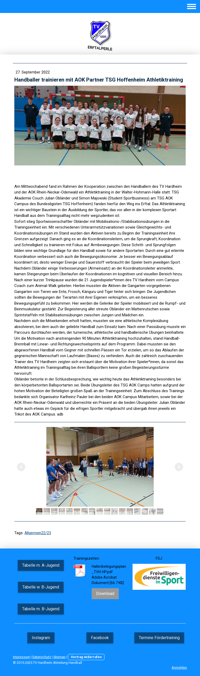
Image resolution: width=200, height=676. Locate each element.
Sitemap (59, 657)
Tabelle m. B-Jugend (40, 608)
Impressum (21, 657)
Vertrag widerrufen (86, 657)
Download (105, 593)
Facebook (100, 637)
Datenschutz (41, 657)
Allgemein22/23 (37, 533)
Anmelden (179, 668)
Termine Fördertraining (159, 637)
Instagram (41, 637)
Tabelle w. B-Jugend (40, 587)
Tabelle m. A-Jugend (40, 565)
